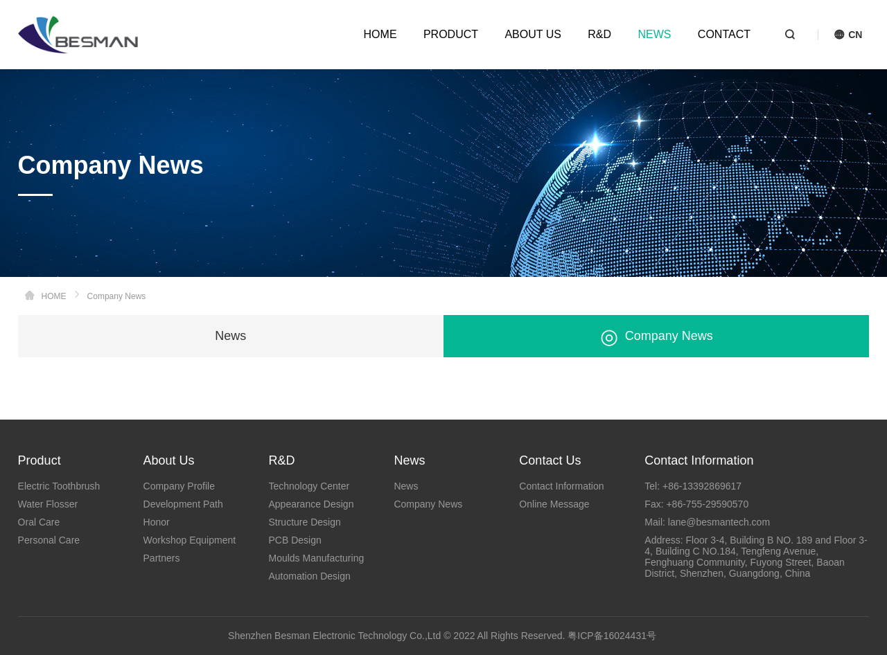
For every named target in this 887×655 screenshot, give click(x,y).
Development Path (183, 504)
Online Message (554, 504)
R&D (599, 34)
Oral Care (39, 522)
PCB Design (294, 540)
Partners (161, 558)
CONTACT (724, 34)
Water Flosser (48, 504)
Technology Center (308, 486)
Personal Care (49, 540)
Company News (656, 336)
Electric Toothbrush (59, 486)
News (230, 336)
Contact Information (561, 486)
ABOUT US (532, 34)
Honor (156, 522)
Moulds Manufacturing (316, 558)
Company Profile (179, 486)
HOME (380, 34)
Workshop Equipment (189, 540)
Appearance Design (310, 504)
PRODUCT (450, 34)
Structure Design (304, 522)
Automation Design (309, 576)
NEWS (654, 34)
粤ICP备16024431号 (612, 635)
